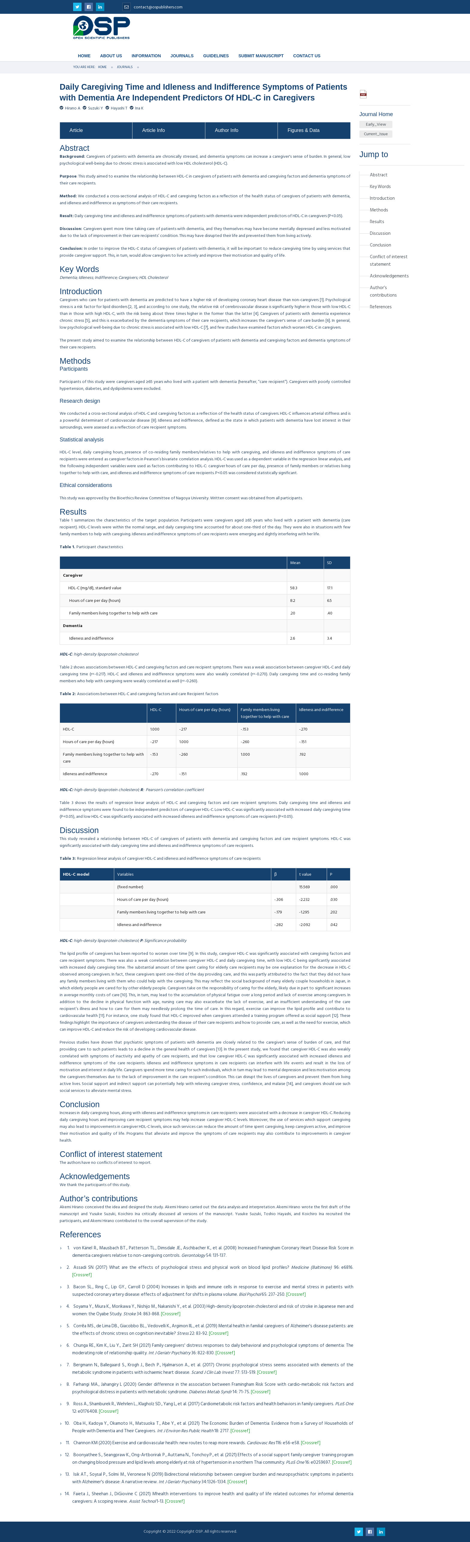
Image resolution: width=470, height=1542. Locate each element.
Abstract (379, 175)
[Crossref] (82, 1275)
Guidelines (216, 55)
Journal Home (376, 114)
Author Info (226, 130)
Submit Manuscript (261, 55)
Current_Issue (376, 133)
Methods (379, 210)
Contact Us (306, 55)
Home (84, 55)
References (381, 307)
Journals (182, 55)
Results (377, 222)
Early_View (376, 124)
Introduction (382, 198)
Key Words (380, 186)
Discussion (380, 233)
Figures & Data (303, 130)
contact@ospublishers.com (152, 7)
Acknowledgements (389, 276)
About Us (111, 55)
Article (76, 130)
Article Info (153, 130)
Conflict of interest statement (389, 260)
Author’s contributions (383, 291)
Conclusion (380, 245)
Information (146, 55)
